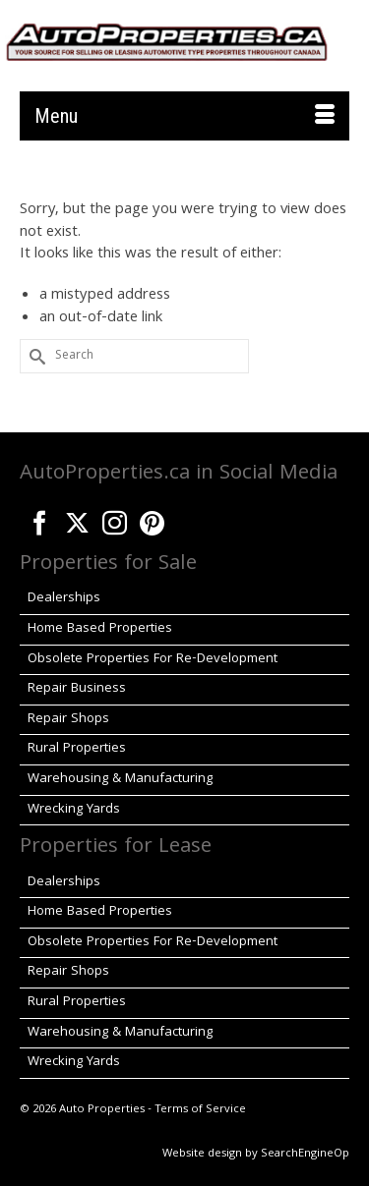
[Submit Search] (34, 356)
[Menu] (184, 116)
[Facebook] (40, 518)
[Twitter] (77, 518)
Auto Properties (102, 1110)
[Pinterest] (152, 518)
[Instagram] (114, 518)
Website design (202, 1154)
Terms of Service (200, 1110)
